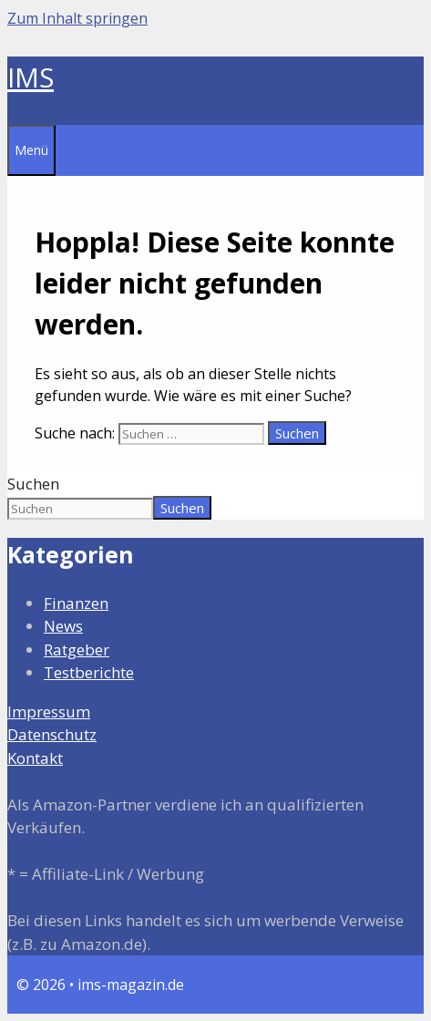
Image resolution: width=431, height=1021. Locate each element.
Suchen (33, 483)
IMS (30, 77)
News (63, 625)
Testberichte (89, 672)
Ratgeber (76, 649)
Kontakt (35, 758)
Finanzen (76, 603)
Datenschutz (52, 734)
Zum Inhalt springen (77, 18)
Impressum (48, 711)
